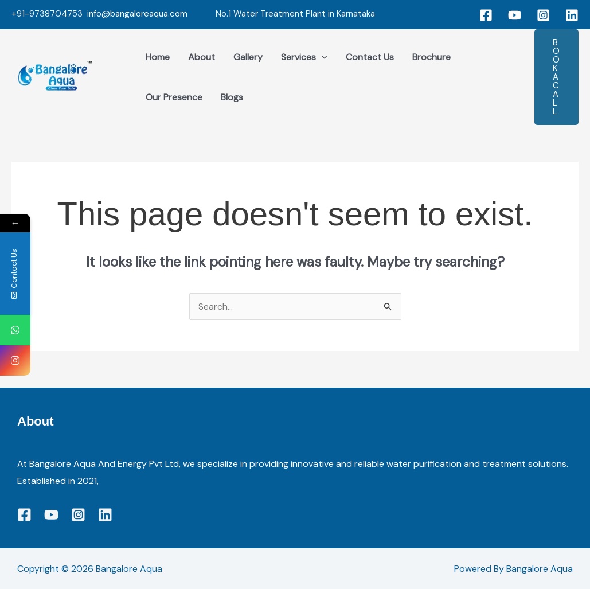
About (201, 57)
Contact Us (370, 57)
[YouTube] (514, 15)
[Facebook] (486, 15)
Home (158, 57)
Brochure (431, 57)
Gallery (248, 57)
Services (304, 57)
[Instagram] (543, 15)
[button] (556, 77)
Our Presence (174, 97)
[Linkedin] (572, 15)
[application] (321, 57)
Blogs (232, 97)
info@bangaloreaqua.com (137, 13)
